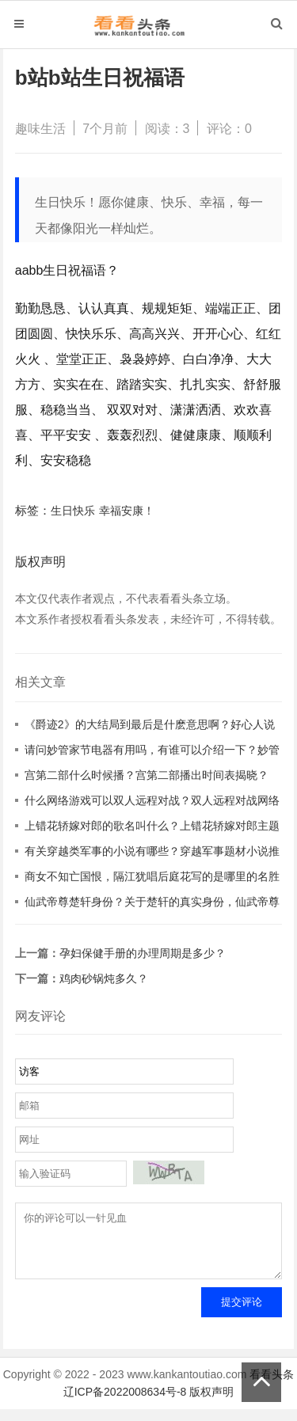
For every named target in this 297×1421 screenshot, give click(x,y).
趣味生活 (40, 128)
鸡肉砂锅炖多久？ (103, 978)
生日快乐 (73, 510)
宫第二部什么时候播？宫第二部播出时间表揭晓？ (146, 775)
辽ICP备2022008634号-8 (125, 1403)
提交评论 (241, 1314)
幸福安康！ (126, 510)
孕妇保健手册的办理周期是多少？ (142, 953)
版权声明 (211, 1403)
